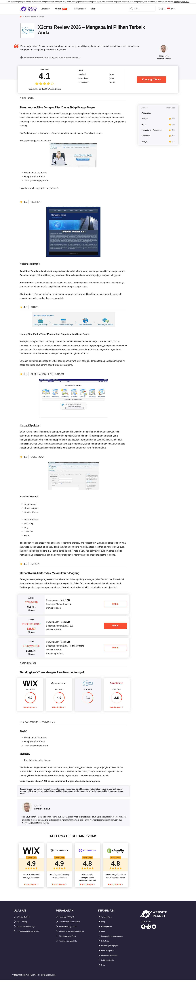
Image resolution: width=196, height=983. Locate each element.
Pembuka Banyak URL (70, 943)
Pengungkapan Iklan (182, 2)
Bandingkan (29, 708)
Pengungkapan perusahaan (115, 939)
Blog (103, 924)
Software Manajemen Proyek (31, 934)
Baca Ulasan (30, 887)
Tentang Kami (108, 919)
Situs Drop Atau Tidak (70, 939)
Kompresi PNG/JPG (69, 919)
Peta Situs (106, 943)
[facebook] (143, 929)
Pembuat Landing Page (29, 929)
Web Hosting (23, 924)
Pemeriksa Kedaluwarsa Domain (75, 934)
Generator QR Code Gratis (72, 924)
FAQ (103, 934)
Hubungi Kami (108, 929)
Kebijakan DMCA (109, 963)
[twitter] (148, 929)
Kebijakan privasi (110, 953)
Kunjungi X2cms (151, 79)
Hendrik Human (164, 59)
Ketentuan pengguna (112, 958)
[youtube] (154, 929)
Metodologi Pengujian (112, 948)
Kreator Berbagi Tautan (71, 929)
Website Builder (25, 919)
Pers (103, 967)
